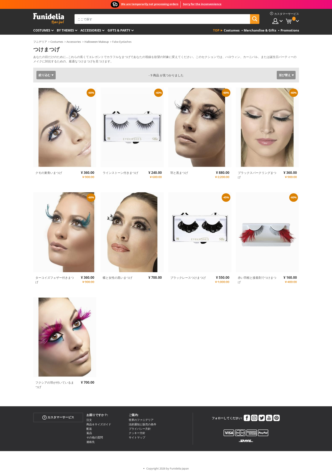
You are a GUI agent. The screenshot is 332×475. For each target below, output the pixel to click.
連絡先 (90, 442)
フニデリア (40, 42)
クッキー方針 (137, 433)
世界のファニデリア (141, 420)
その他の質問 (94, 437)
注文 (89, 420)
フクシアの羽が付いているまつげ (54, 384)
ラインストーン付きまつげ (120, 173)
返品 (89, 433)
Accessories (90, 30)
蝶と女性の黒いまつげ (117, 278)
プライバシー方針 (140, 429)
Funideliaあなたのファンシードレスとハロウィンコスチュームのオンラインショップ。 (48, 18)
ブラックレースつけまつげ (188, 278)
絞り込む (44, 75)
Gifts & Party (119, 30)
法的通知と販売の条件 (142, 424)
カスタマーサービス (58, 417)
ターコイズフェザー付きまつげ (54, 280)
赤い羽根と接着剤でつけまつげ (257, 280)
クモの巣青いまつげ (48, 173)
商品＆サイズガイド (98, 424)
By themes (65, 30)
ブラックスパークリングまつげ (257, 175)
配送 (89, 429)
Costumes (41, 30)
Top (216, 30)
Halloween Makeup (96, 42)
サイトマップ (137, 437)
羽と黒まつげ (179, 173)
